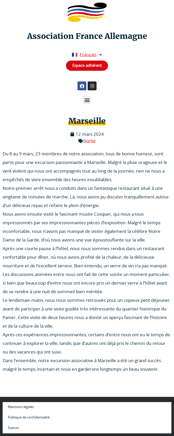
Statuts (13, 428)
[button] (87, 100)
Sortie (90, 141)
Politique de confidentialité (29, 417)
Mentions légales (21, 407)
